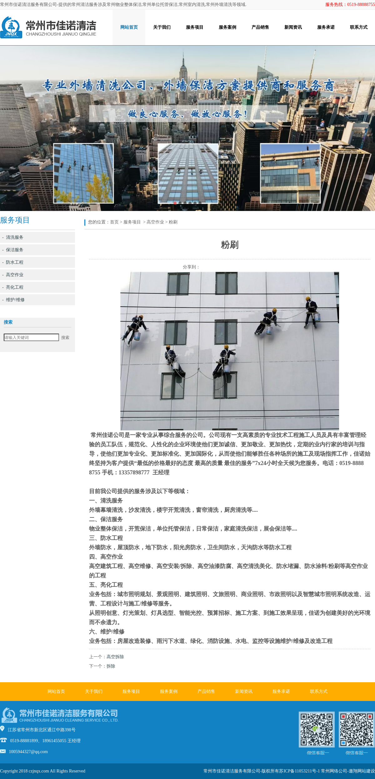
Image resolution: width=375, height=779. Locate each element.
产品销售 (260, 27)
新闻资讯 (293, 27)
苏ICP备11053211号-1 (299, 771)
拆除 (111, 666)
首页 (114, 222)
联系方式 (359, 27)
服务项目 (194, 27)
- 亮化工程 (12, 287)
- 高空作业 (12, 274)
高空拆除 (115, 656)
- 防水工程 (12, 262)
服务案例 (227, 27)
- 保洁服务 (12, 249)
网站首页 (129, 27)
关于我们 (162, 27)
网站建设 (366, 771)
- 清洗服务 (12, 237)
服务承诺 (326, 27)
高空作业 (155, 222)
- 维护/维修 (13, 299)
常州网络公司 (334, 771)
